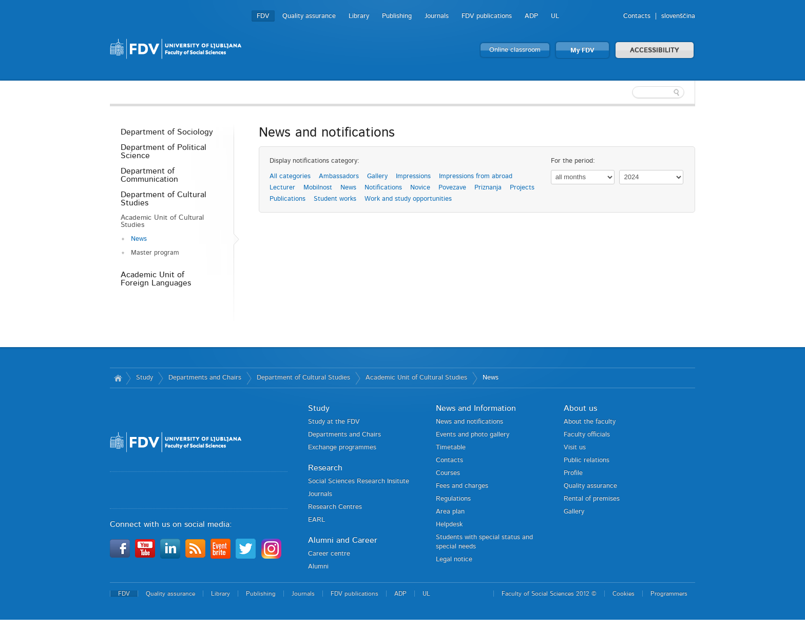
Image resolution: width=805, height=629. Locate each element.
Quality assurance (309, 16)
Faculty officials (587, 434)
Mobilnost (317, 187)
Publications (287, 199)
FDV (263, 16)
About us (580, 408)
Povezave (452, 187)
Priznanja (488, 187)
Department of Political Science (163, 151)
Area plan (450, 511)
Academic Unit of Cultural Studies (162, 221)
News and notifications (469, 421)
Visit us (575, 447)
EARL (316, 520)
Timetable (451, 447)
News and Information (476, 408)
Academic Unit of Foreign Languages (156, 279)
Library (359, 16)
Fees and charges (462, 486)
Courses (448, 473)
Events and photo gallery (472, 434)
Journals (437, 16)
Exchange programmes (342, 447)
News (139, 239)
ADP (531, 16)
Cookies (623, 593)
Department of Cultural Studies (163, 198)
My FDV (582, 50)
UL (555, 16)
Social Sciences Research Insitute (358, 481)
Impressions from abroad (475, 176)
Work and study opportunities (408, 199)
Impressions (413, 176)
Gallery (377, 176)
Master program (155, 253)
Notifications (383, 187)
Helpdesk (449, 524)
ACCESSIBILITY (654, 50)
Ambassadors (339, 176)
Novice (420, 187)
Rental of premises (592, 498)
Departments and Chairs (204, 377)
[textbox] (628, 92)
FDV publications (487, 16)
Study (144, 377)
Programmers (668, 593)
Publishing (397, 16)
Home (118, 378)
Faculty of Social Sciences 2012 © (549, 593)
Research (325, 468)
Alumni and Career (342, 540)
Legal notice (454, 559)
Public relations (586, 460)
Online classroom (515, 50)
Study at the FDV (334, 421)
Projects (522, 187)
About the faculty (590, 421)
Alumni (318, 566)
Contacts (636, 16)
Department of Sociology (167, 132)
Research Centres (335, 507)
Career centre (329, 553)
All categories (290, 176)
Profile (573, 473)
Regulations (453, 498)
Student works (335, 199)
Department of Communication (149, 175)
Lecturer (282, 187)
